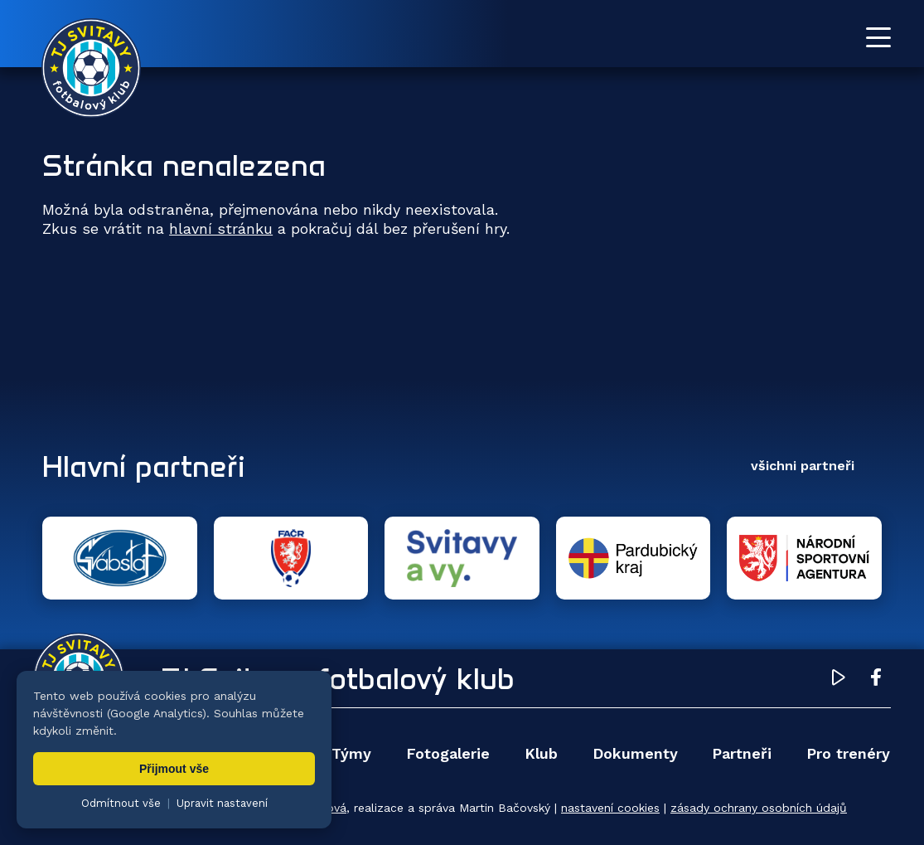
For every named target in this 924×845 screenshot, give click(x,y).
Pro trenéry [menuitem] (848, 753)
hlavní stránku (221, 228)
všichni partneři (802, 465)
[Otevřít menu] (878, 37)
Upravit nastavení (222, 803)
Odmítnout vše (121, 803)
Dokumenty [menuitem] (635, 753)
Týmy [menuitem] (351, 753)
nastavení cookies (610, 807)
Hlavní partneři (143, 466)
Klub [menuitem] (541, 753)
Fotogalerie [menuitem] (448, 753)
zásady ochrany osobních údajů (758, 807)
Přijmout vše (174, 768)
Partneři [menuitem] (742, 753)
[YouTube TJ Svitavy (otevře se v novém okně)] (838, 680)
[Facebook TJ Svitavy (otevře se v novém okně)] (876, 680)
